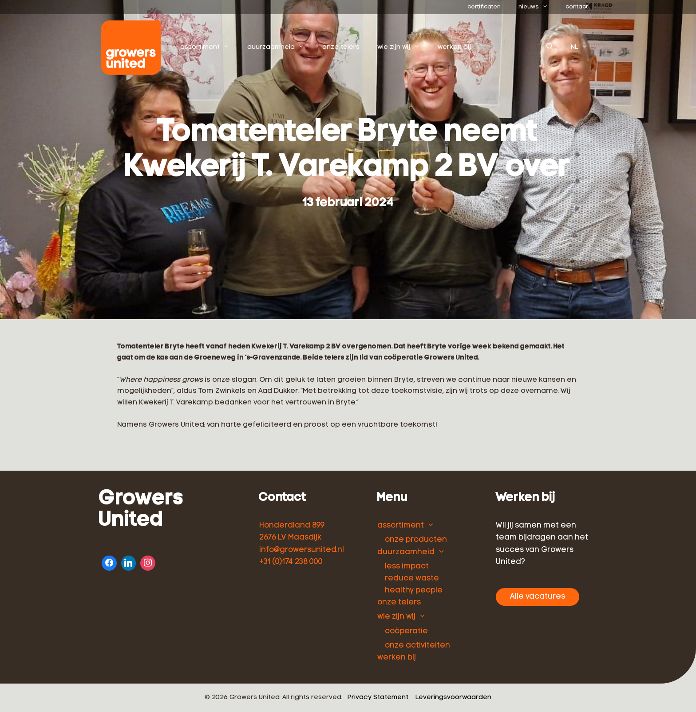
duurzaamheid (280, 47)
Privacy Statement (378, 697)
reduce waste (412, 578)
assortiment (209, 47)
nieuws (537, 7)
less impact (407, 566)
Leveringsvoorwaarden (453, 697)
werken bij (454, 47)
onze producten (416, 540)
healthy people (414, 590)
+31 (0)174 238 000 (291, 562)
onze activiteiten (417, 645)
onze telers (341, 47)
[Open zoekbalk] (550, 47)
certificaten (484, 7)
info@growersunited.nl (301, 550)
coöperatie (406, 631)
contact (577, 7)
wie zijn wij (403, 47)
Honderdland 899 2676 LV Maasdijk (291, 531)
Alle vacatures (537, 596)
